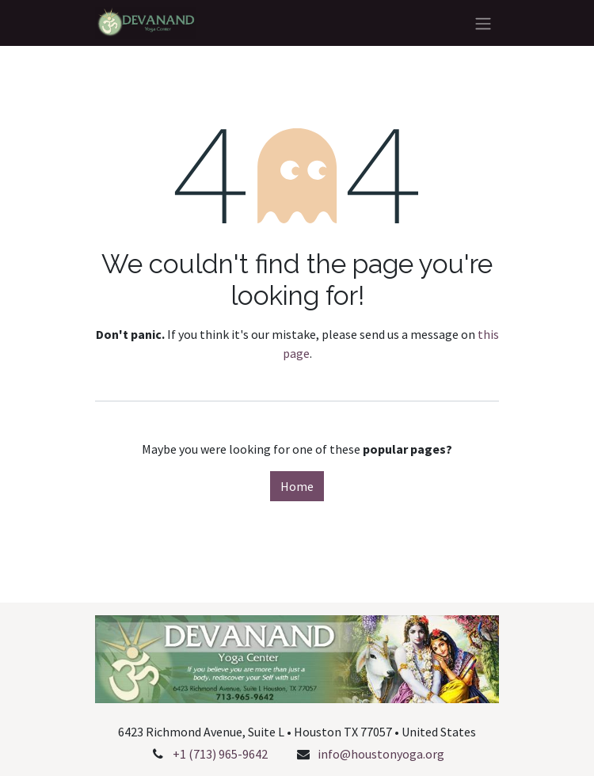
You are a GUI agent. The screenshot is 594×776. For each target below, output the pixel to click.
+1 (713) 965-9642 (220, 754)
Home (297, 486)
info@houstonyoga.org (381, 754)
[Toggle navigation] (483, 23)
